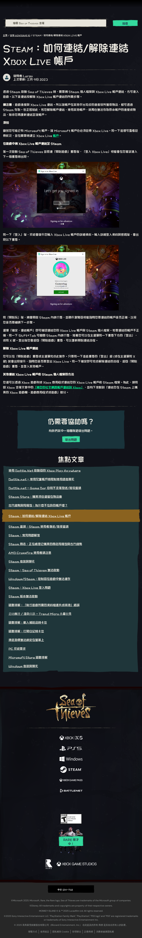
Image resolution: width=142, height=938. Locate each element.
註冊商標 (88, 931)
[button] (71, 889)
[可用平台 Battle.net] (71, 791)
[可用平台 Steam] (71, 770)
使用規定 (44, 931)
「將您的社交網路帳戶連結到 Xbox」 (58, 387)
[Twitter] (51, 803)
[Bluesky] (97, 803)
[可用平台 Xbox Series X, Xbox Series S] (71, 738)
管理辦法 (76, 931)
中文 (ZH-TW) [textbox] (65, 889)
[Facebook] (44, 803)
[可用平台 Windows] (71, 759)
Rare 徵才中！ (71, 841)
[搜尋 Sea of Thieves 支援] (56, 23)
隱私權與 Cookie (60, 931)
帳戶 (56, 135)
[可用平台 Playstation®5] (71, 748)
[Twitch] (59, 803)
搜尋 (125, 23)
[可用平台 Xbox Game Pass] (71, 780)
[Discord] (81, 803)
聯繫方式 (32, 931)
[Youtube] (70, 803)
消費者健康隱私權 (105, 931)
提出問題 (71, 439)
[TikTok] (89, 803)
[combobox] (55, 23)
